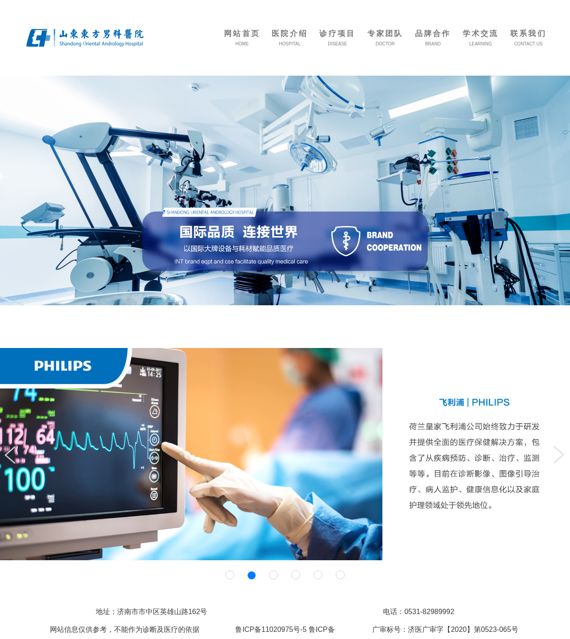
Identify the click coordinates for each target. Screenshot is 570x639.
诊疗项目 (337, 33)
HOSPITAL (290, 43)
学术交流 (481, 33)
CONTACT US (528, 43)
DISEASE (337, 43)
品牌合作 (433, 33)
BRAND (433, 43)
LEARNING (480, 43)
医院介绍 (290, 33)
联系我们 (528, 33)
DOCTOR (385, 43)
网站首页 (242, 33)
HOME (242, 43)
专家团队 (385, 33)
